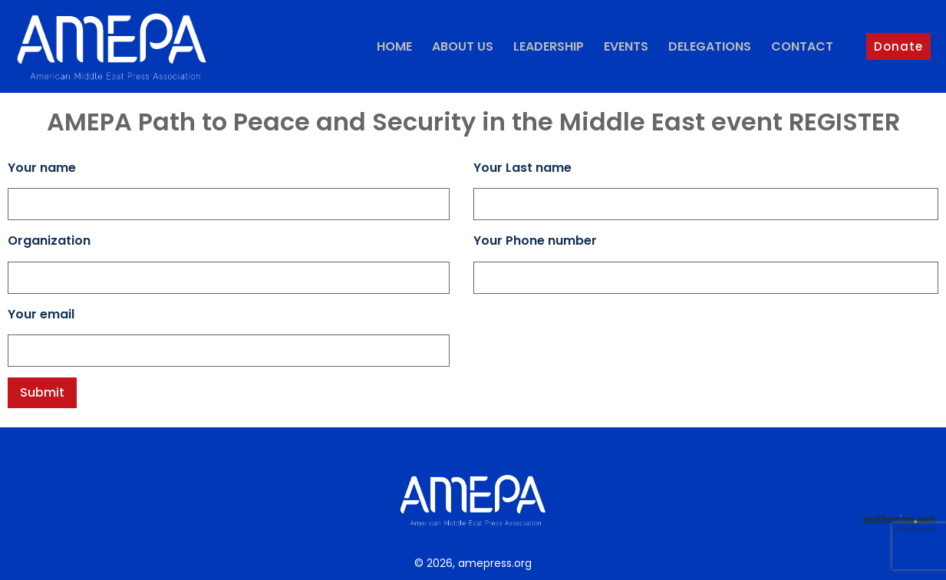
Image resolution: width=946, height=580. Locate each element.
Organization (49, 240)
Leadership (548, 46)
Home (394, 46)
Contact (802, 46)
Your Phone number (535, 240)
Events (626, 46)
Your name (42, 167)
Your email (41, 314)
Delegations (709, 46)
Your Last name (522, 167)
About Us (462, 46)
